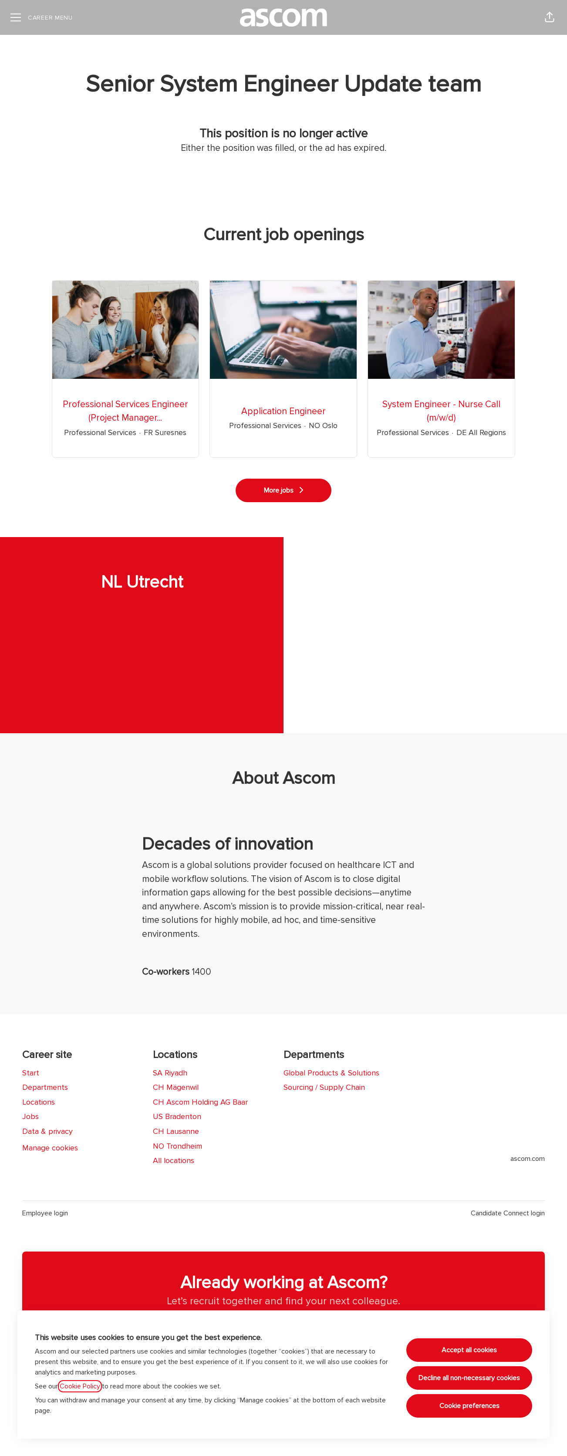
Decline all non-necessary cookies (469, 1378)
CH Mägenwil (176, 1087)
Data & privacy (47, 1131)
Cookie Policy (80, 1386)
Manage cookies (50, 1148)
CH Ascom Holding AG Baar (200, 1102)
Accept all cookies (469, 1350)
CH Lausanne (176, 1131)
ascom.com (527, 1158)
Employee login (45, 1213)
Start (30, 1073)
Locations (38, 1102)
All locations (173, 1160)
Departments (45, 1087)
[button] (549, 17)
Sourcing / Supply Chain (324, 1087)
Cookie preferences (469, 1406)
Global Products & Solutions (331, 1073)
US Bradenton (177, 1116)
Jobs (30, 1116)
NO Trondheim (177, 1146)
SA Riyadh (170, 1073)
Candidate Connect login (508, 1213)
